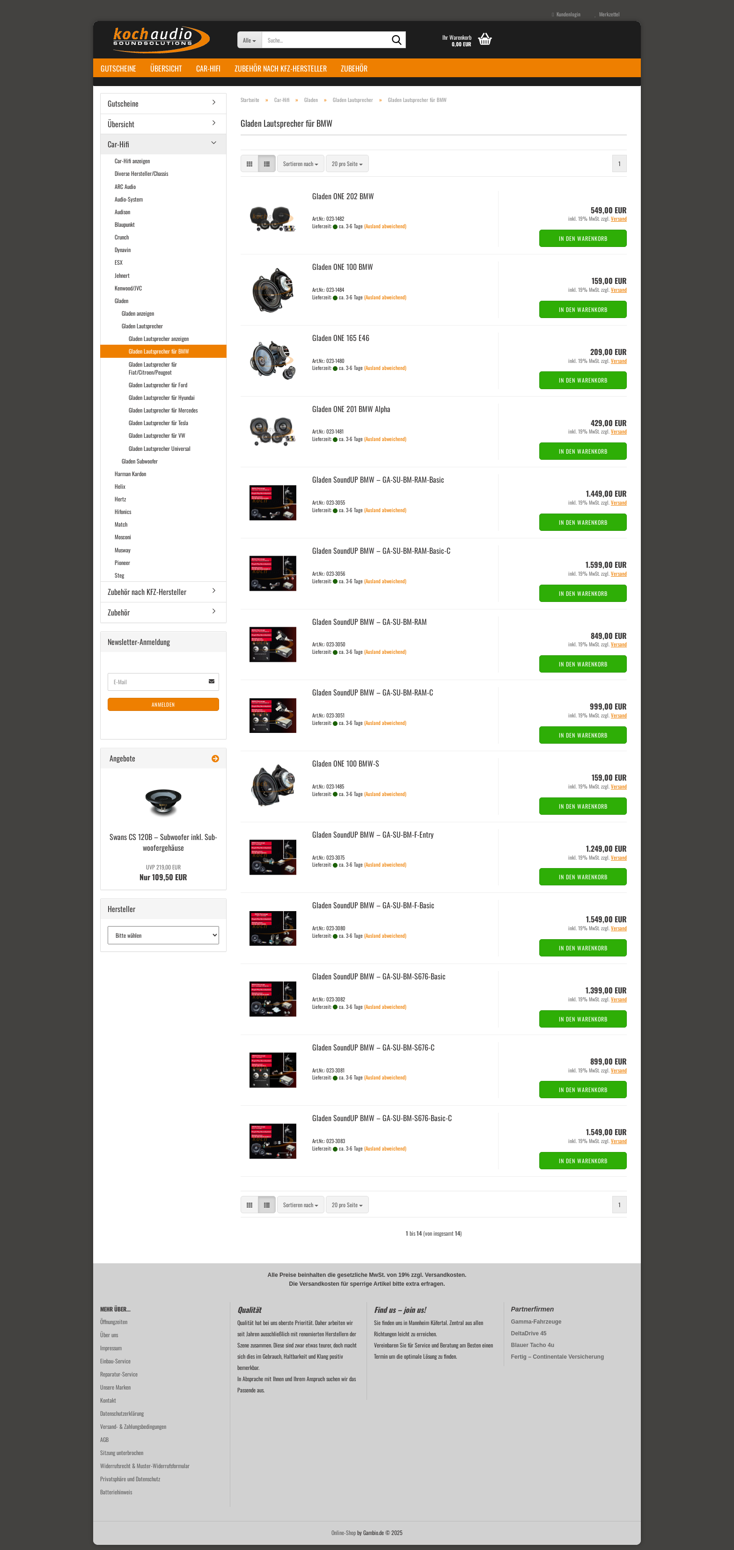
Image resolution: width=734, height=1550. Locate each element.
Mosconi (123, 542)
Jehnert (122, 280)
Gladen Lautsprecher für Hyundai (162, 402)
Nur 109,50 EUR (163, 878)
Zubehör (354, 68)
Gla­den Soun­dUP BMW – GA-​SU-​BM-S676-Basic (379, 981)
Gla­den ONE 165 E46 (340, 342)
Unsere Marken (115, 1392)
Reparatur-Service (119, 1379)
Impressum (111, 1353)
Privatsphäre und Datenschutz (130, 1484)
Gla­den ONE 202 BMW (343, 201)
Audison (122, 217)
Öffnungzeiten (113, 1327)
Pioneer (122, 568)
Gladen (121, 306)
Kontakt (108, 1405)
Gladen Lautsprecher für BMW (159, 357)
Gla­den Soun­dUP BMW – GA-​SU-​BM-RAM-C (372, 697)
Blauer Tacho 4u (532, 1350)
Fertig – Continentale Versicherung (557, 1362)
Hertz (120, 504)
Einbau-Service (115, 1366)
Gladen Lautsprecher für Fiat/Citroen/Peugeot (153, 373)
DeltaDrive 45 (529, 1338)
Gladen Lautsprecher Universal (160, 453)
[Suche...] (249, 39)
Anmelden (163, 709)
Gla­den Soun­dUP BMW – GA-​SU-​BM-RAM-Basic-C (381, 555)
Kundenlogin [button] (566, 14)
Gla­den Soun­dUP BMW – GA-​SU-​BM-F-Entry (372, 839)
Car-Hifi (208, 68)
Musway (123, 555)
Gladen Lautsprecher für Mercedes (163, 415)
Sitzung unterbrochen (121, 1458)
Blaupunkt (125, 229)
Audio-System (129, 204)
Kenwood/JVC (128, 293)
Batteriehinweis (116, 1497)
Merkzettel (607, 14)
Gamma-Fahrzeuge (536, 1327)
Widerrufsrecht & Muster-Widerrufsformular (145, 1471)
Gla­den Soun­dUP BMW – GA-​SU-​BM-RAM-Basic (378, 485)
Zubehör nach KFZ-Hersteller (281, 68)
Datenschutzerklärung (122, 1418)
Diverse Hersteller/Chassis (141, 179)
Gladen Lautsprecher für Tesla (158, 428)
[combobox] (300, 169)
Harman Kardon (130, 479)
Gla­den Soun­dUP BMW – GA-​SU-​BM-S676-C (373, 1052)
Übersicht (166, 68)
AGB (104, 1445)
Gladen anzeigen (138, 318)
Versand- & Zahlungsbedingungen (133, 1431)
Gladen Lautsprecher (142, 331)
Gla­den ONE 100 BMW (342, 271)
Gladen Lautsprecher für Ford (158, 390)
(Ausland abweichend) (385, 231)
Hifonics (123, 517)
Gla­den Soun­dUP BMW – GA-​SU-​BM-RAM (369, 626)
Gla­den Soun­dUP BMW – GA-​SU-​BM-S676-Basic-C (382, 1123)
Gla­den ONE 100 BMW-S (345, 768)
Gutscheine (118, 68)
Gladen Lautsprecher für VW (157, 441)
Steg (119, 580)
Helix (120, 491)
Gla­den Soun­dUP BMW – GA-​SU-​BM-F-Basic (373, 910)
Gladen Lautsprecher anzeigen (159, 344)
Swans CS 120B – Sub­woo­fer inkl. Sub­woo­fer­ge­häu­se (163, 847)
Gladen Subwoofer (140, 466)
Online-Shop (343, 1538)
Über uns (109, 1340)
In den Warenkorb (583, 243)
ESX (119, 268)
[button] (249, 169)
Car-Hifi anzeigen (132, 166)
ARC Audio (125, 192)
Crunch (122, 242)
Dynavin (123, 255)
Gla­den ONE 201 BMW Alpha (351, 414)
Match (121, 530)
